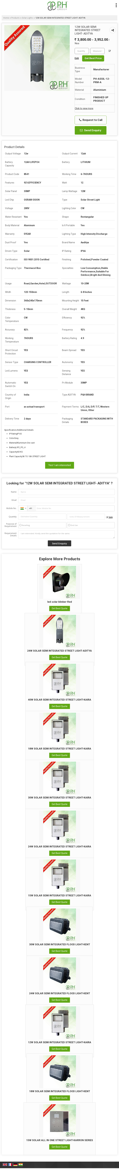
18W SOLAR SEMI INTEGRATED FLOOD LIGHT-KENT (59, 1091)
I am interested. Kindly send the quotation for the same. (66, 534)
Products (15, 18)
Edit (109, 517)
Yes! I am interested (59, 465)
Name (14, 491)
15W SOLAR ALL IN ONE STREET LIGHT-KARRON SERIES (59, 1140)
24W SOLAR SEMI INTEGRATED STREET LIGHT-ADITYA (59, 650)
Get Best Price (93, 58)
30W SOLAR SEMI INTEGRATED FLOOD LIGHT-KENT (59, 944)
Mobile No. (11, 508)
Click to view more (84, 108)
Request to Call (90, 120)
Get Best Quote (59, 608)
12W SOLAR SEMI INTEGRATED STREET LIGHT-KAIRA (59, 1042)
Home (6, 18)
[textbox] (97, 51)
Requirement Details (11, 534)
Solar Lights (27, 18)
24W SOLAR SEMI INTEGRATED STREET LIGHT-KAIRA (59, 846)
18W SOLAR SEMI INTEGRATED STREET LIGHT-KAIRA (59, 748)
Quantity (13, 516)
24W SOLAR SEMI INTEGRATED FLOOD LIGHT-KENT (59, 993)
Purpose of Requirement (11, 525)
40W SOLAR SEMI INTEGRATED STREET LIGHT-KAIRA (59, 699)
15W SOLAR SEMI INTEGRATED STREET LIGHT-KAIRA (59, 895)
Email (14, 500)
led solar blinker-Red (59, 601)
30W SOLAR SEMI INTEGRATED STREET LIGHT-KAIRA (59, 797)
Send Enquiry (90, 130)
